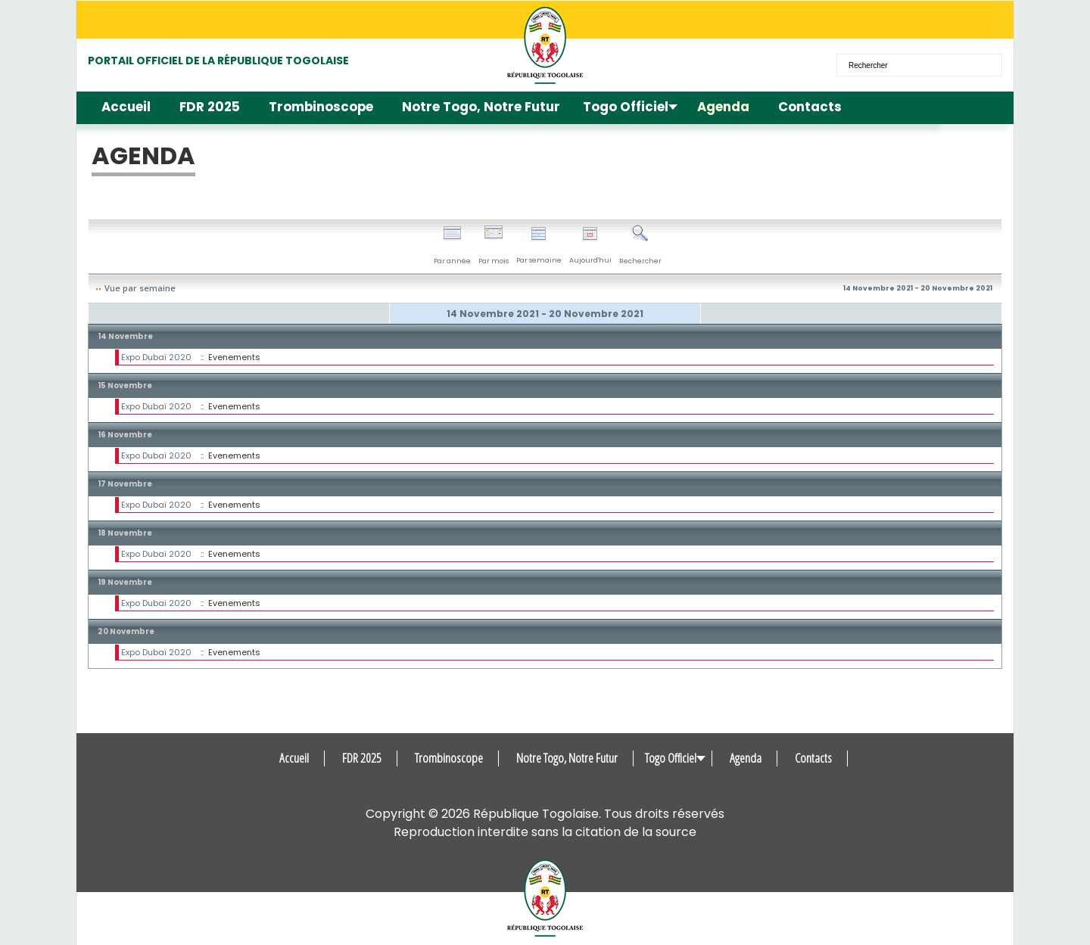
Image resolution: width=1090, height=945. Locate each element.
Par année (452, 245)
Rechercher (640, 245)
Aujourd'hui (590, 245)
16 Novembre (125, 434)
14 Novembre (125, 336)
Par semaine (539, 245)
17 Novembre (125, 484)
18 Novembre (125, 533)
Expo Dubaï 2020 (156, 357)
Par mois (493, 245)
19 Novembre (125, 582)
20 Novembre (126, 631)
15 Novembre (125, 385)
